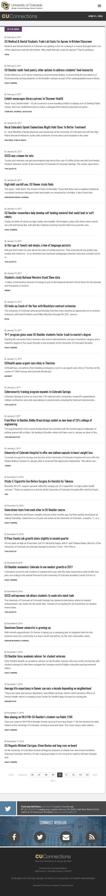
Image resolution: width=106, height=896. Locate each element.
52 (73, 775)
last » (53, 780)
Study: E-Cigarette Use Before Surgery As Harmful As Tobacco (39, 481)
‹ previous (22, 775)
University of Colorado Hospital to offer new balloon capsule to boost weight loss (49, 452)
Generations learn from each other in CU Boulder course (35, 509)
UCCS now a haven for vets (19, 155)
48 (46, 775)
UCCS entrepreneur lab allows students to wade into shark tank (39, 595)
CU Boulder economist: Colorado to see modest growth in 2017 (39, 567)
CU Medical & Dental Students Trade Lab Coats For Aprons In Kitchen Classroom (48, 41)
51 (66, 775)
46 (32, 775)
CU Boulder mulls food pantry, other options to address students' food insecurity (49, 70)
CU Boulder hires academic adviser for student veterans (35, 656)
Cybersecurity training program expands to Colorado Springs (38, 391)
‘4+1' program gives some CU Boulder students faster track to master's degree (48, 334)
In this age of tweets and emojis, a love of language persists (38, 245)
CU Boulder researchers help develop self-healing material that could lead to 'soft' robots (49, 215)
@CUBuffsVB (30, 809)
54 (87, 775)
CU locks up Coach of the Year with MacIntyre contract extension (40, 306)
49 (53, 775)
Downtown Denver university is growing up (28, 627)
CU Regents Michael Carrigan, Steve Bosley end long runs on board (41, 745)
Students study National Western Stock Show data (32, 277)
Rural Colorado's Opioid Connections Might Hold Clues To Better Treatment (45, 127)
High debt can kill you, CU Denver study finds (29, 184)
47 (39, 775)
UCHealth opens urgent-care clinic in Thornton (30, 363)
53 (80, 775)
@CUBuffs (47, 806)
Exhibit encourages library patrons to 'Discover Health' (34, 98)
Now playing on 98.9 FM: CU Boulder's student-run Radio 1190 (38, 717)
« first (10, 775)
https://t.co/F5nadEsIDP (65, 812)
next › (95, 775)
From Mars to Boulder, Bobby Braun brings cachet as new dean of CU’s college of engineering (48, 422)
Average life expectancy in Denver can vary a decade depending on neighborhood (48, 688)
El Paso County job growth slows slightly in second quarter (37, 538)
